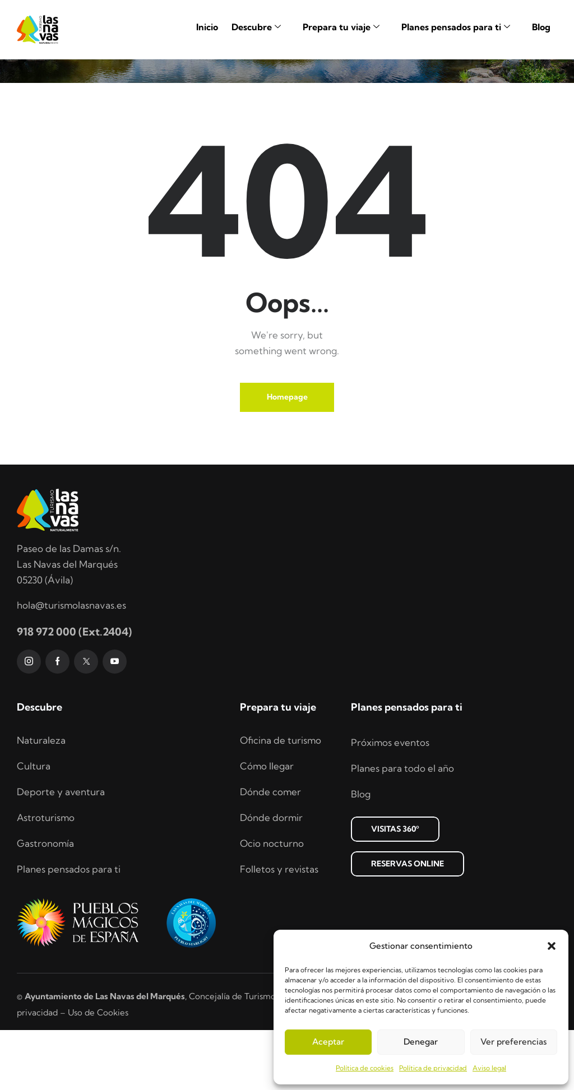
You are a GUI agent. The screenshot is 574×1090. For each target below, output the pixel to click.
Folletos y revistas (279, 929)
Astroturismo (46, 877)
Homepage (287, 457)
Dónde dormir (271, 877)
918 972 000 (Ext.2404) (74, 691)
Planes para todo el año (402, 828)
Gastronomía (46, 903)
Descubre (260, 27)
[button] (551, 946)
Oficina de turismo (281, 800)
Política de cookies (365, 1068)
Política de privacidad (433, 1068)
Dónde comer (271, 851)
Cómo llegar (267, 826)
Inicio (207, 27)
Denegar (421, 1041)
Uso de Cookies (98, 1071)
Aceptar (328, 1041)
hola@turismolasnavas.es (72, 665)
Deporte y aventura (61, 851)
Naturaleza (41, 800)
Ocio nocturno (272, 903)
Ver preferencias (513, 1041)
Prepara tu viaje (345, 27)
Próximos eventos (390, 802)
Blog (541, 27)
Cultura (33, 826)
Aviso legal (489, 1068)
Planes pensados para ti (460, 27)
